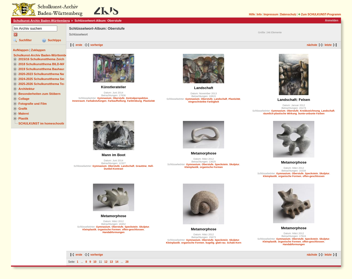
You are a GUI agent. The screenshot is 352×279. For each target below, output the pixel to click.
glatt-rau (221, 242)
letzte (328, 44)
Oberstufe (119, 98)
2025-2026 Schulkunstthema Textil (43, 83)
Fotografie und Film (32, 103)
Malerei (23, 113)
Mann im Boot (113, 155)
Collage (23, 98)
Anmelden (331, 20)
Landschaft (203, 88)
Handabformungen (114, 232)
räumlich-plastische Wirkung (280, 113)
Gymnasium (104, 98)
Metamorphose (203, 153)
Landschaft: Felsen (293, 100)
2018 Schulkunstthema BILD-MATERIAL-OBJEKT (53, 64)
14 (116, 261)
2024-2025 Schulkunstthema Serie (42, 79)
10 (95, 261)
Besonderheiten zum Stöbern (39, 93)
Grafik (22, 108)
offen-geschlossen (313, 176)
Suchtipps (54, 40)
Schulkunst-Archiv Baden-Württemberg (41, 20)
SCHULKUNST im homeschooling (42, 123)
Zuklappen (38, 50)
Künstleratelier (113, 87)
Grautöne (141, 166)
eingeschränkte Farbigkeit (203, 101)
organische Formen (211, 167)
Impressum (270, 14)
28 (126, 261)
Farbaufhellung (117, 101)
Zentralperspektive (137, 98)
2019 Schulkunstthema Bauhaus (41, 69)
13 (111, 261)
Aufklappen (21, 50)
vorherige (96, 44)
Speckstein (221, 164)
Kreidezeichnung (310, 110)
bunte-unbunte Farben (311, 113)
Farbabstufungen (96, 101)
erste (79, 44)
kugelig (209, 242)
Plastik (23, 118)
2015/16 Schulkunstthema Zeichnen (44, 59)
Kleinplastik (192, 167)
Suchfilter (25, 40)
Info (259, 14)
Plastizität (149, 101)
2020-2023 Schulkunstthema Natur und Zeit (49, 74)
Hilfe (252, 14)
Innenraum (78, 101)
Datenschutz (288, 14)
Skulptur (234, 164)
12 (105, 261)
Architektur (26, 88)
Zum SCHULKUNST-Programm (319, 14)
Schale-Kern (234, 242)
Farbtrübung (134, 101)
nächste (312, 44)
